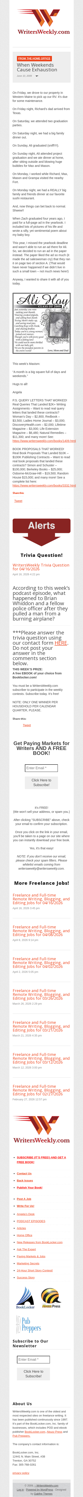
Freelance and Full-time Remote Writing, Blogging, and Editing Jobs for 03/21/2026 (41, 1026)
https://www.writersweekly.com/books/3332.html (44, 485)
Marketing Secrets (28, 1263)
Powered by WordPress (39, 1489)
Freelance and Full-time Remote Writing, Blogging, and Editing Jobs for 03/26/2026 (41, 994)
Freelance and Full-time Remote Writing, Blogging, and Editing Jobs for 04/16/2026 (41, 898)
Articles (21, 1228)
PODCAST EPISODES (31, 1221)
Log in (20, 1489)
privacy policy (21, 1473)
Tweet (18, 501)
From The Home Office (34, 58)
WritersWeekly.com (46, 1485)
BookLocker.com (35, 1431)
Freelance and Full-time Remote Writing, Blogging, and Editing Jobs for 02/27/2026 (41, 1090)
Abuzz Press (54, 1431)
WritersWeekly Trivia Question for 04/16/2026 (41, 566)
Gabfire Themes (43, 1493)
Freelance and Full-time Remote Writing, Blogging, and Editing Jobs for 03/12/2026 (41, 1058)
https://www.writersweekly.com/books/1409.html (44, 441)
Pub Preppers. (21, 1435)
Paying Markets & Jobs (31, 1256)
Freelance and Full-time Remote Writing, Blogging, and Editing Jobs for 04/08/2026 (41, 930)
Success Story (26, 1277)
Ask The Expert (26, 1249)
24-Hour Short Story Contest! (35, 1270)
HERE (61, 642)
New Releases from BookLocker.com (40, 1242)
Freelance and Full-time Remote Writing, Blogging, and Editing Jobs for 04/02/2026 (41, 962)
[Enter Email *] (41, 768)
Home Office (24, 1235)
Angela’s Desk (26, 1214)
